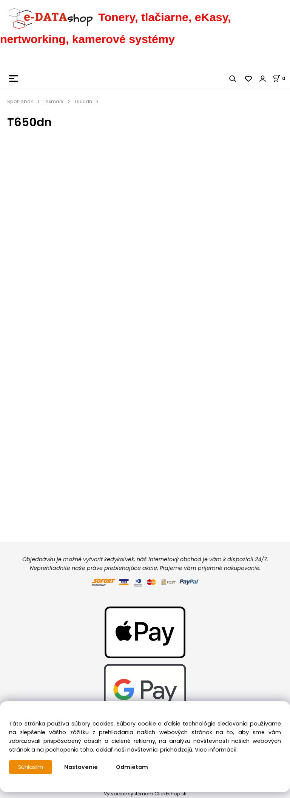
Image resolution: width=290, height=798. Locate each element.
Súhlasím (30, 767)
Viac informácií (215, 749)
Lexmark (53, 101)
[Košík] (281, 78)
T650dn (83, 101)
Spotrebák (20, 101)
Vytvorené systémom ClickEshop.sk (145, 793)
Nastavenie (81, 767)
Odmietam (132, 767)
